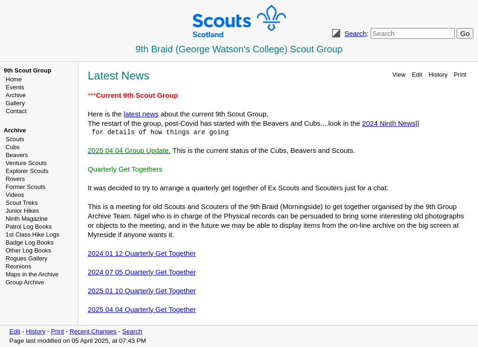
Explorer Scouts (27, 170)
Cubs (13, 147)
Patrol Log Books (29, 226)
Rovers (15, 178)
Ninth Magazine (27, 218)
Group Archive (25, 282)
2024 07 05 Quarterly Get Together (142, 272)
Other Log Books (28, 250)
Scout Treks (22, 202)
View (399, 74)
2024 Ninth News (388, 123)
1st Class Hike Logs (32, 234)
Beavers (17, 155)
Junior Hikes (22, 210)
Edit (417, 74)
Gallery (15, 103)
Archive (16, 95)
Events (15, 87)
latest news (141, 114)
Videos (15, 194)
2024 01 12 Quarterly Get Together (142, 253)
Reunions (18, 266)
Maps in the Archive (32, 274)
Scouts (15, 139)
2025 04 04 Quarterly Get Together (142, 309)
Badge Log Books (30, 242)
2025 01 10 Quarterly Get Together (142, 291)
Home (14, 79)
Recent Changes (93, 331)
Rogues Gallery (27, 258)
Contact (16, 111)
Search (355, 33)
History (438, 74)
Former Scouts (25, 186)
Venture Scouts (26, 162)
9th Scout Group (27, 70)
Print (460, 74)
